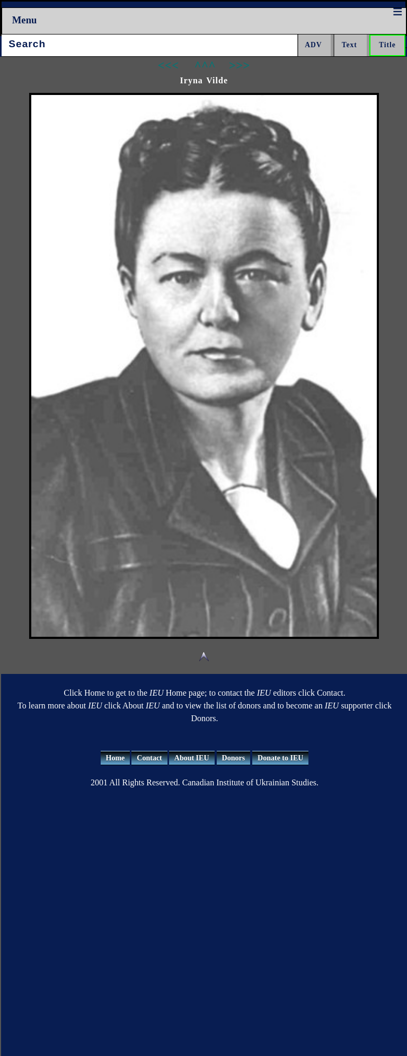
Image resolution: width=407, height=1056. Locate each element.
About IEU (191, 758)
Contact (149, 758)
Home (115, 758)
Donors (233, 758)
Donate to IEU (280, 758)
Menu (24, 19)
